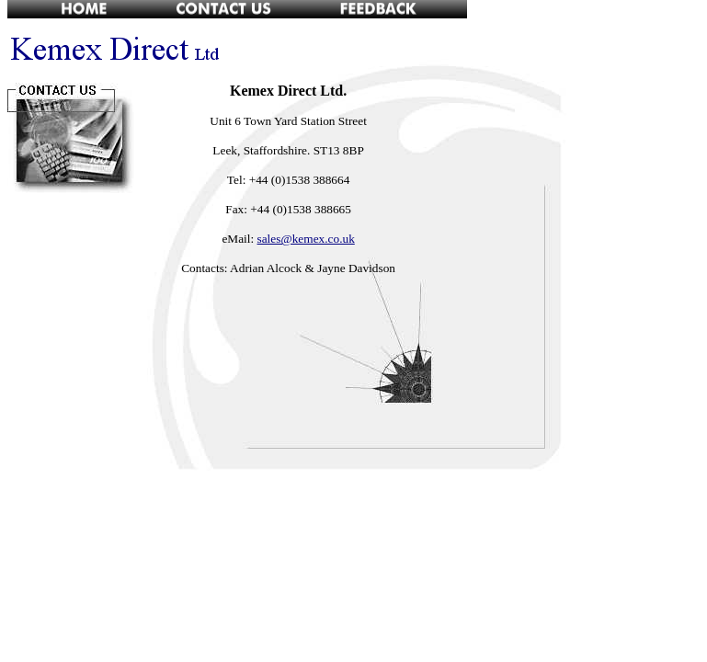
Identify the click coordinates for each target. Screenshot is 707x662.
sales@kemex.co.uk (306, 238)
